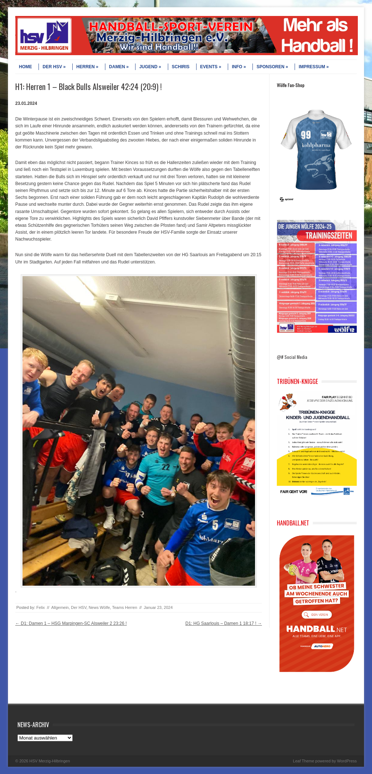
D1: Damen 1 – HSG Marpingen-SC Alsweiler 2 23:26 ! (71, 623)
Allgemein (60, 607)
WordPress (347, 761)
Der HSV (78, 607)
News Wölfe (99, 607)
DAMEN (119, 66)
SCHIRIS (181, 66)
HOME (25, 66)
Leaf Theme (303, 761)
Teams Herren (124, 607)
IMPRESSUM (314, 66)
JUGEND (150, 66)
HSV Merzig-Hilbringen (49, 761)
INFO (239, 66)
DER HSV (54, 66)
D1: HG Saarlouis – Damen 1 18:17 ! (223, 623)
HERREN (87, 66)
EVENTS (210, 66)
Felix (40, 607)
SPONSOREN (272, 66)
